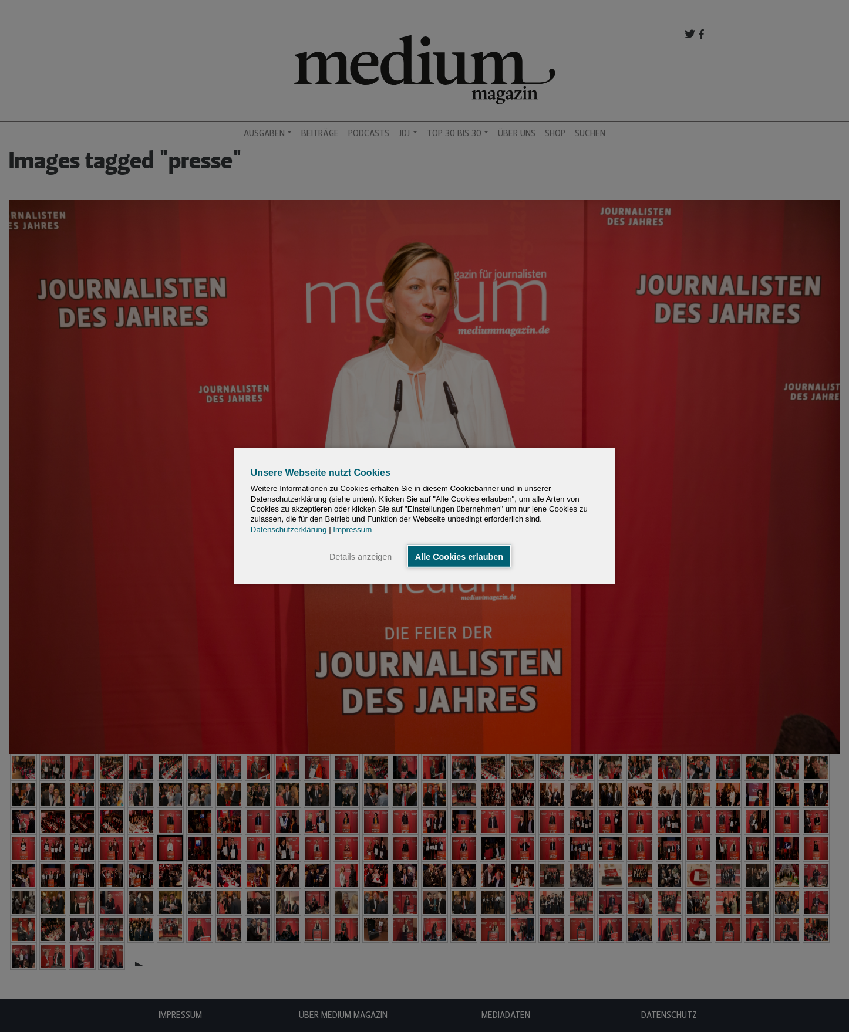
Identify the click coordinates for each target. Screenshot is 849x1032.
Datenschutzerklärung (289, 529)
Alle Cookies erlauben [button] (459, 556)
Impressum (352, 529)
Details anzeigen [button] (360, 556)
